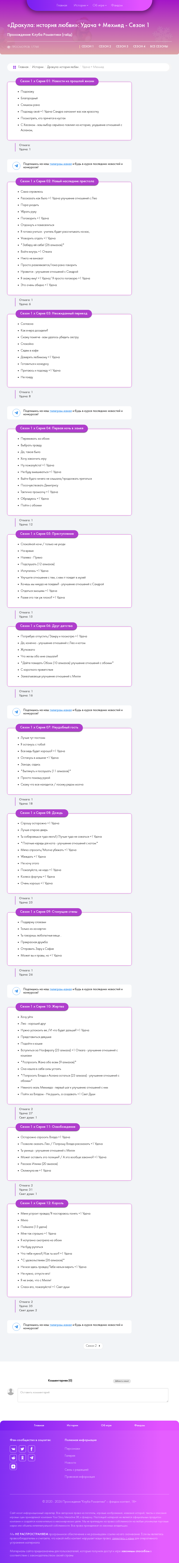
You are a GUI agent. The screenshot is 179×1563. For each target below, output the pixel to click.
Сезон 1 (88, 46)
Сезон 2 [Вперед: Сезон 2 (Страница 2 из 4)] (93, 1346)
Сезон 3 (122, 46)
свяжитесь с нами (123, 1538)
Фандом (117, 5)
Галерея (70, 1455)
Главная (62, 5)
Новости (70, 1463)
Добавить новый (122, 1381)
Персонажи (72, 1448)
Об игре (98, 5)
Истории (80, 5)
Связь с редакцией (76, 1470)
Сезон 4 (139, 46)
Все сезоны (159, 46)
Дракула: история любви (62, 67)
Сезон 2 (105, 46)
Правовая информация (80, 1477)
